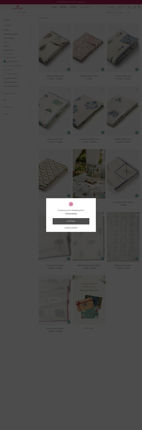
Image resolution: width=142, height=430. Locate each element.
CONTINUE (71, 221)
